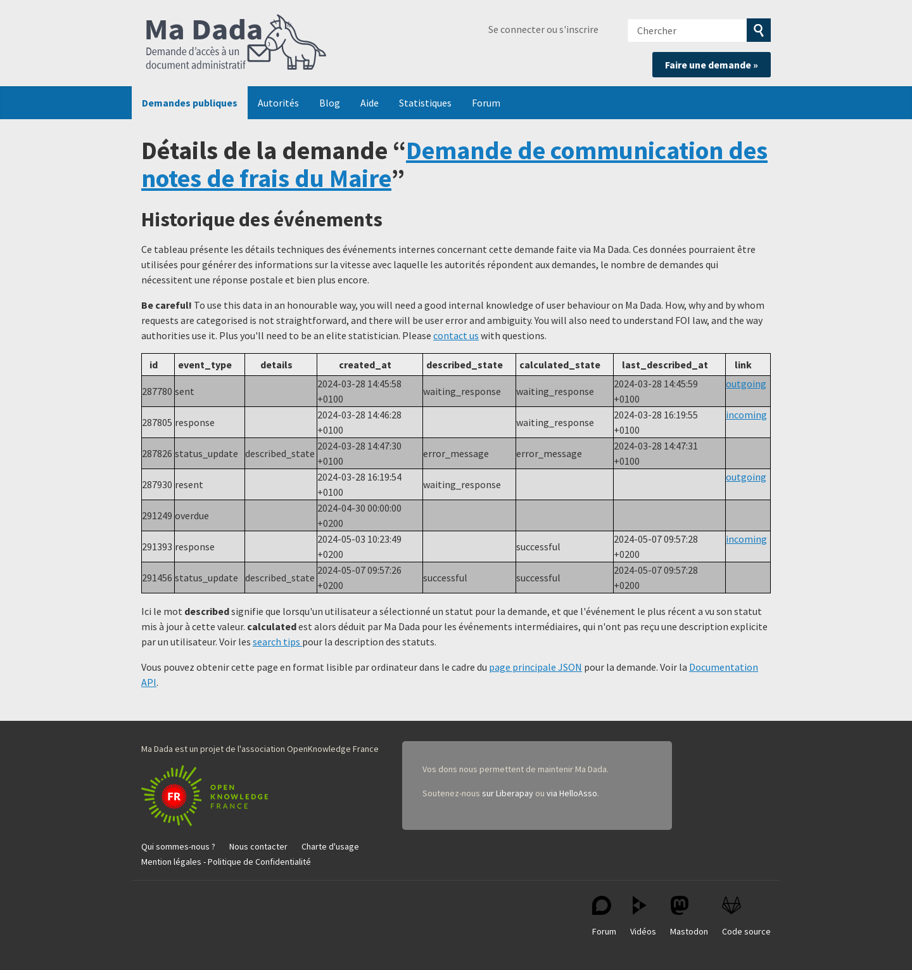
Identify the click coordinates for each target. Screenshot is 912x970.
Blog (329, 102)
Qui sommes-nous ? (178, 846)
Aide (369, 102)
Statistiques (425, 102)
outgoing (746, 383)
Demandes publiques (190, 102)
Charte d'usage (330, 846)
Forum (486, 102)
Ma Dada (236, 43)
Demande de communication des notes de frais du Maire (454, 164)
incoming (746, 414)
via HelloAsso (572, 793)
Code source (746, 916)
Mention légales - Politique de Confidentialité (226, 861)
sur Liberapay (507, 793)
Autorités (278, 102)
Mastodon (689, 916)
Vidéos (643, 916)
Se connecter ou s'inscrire (543, 29)
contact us (456, 335)
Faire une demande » (711, 64)
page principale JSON (535, 667)
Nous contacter (258, 846)
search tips (277, 641)
